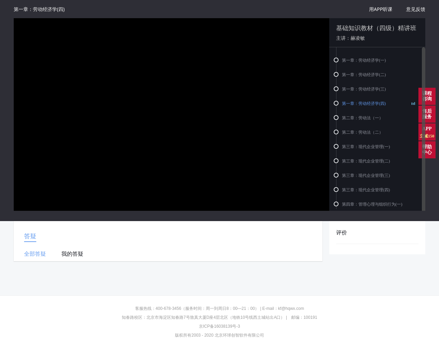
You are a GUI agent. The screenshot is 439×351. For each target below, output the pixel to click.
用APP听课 (380, 9)
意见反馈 (415, 9)
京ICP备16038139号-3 (219, 326)
